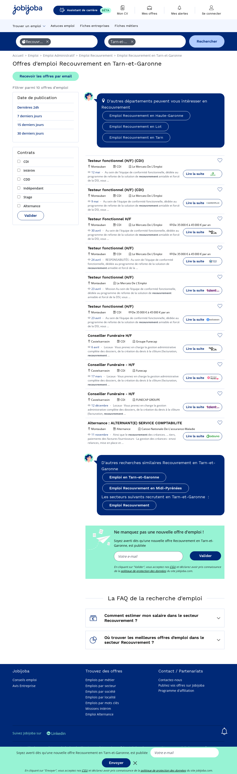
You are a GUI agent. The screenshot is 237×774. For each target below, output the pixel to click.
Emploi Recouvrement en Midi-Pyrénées (145, 488)
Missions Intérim (98, 708)
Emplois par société (100, 691)
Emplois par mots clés (102, 703)
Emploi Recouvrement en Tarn (136, 137)
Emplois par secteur (100, 686)
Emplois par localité (100, 697)
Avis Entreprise (24, 686)
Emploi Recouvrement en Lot (135, 126)
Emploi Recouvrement (129, 505)
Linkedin (56, 733)
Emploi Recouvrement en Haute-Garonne (146, 115)
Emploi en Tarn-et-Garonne (134, 477)
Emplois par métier (100, 680)
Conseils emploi (25, 680)
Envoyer (116, 763)
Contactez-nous (170, 680)
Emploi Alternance (99, 714)
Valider (30, 215)
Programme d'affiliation (176, 690)
